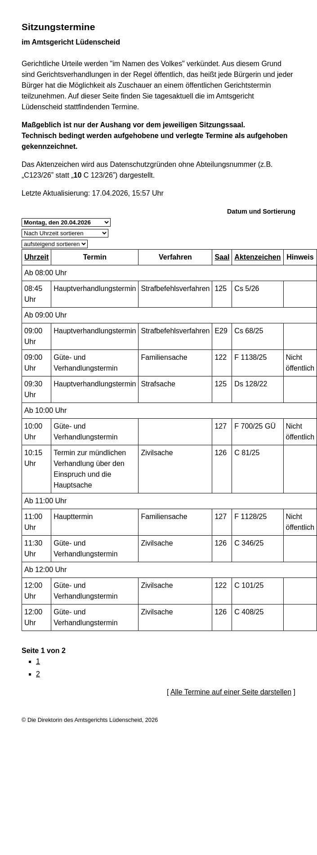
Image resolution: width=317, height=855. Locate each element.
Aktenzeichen (257, 257)
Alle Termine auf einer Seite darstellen (230, 692)
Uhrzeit (36, 257)
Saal (221, 257)
